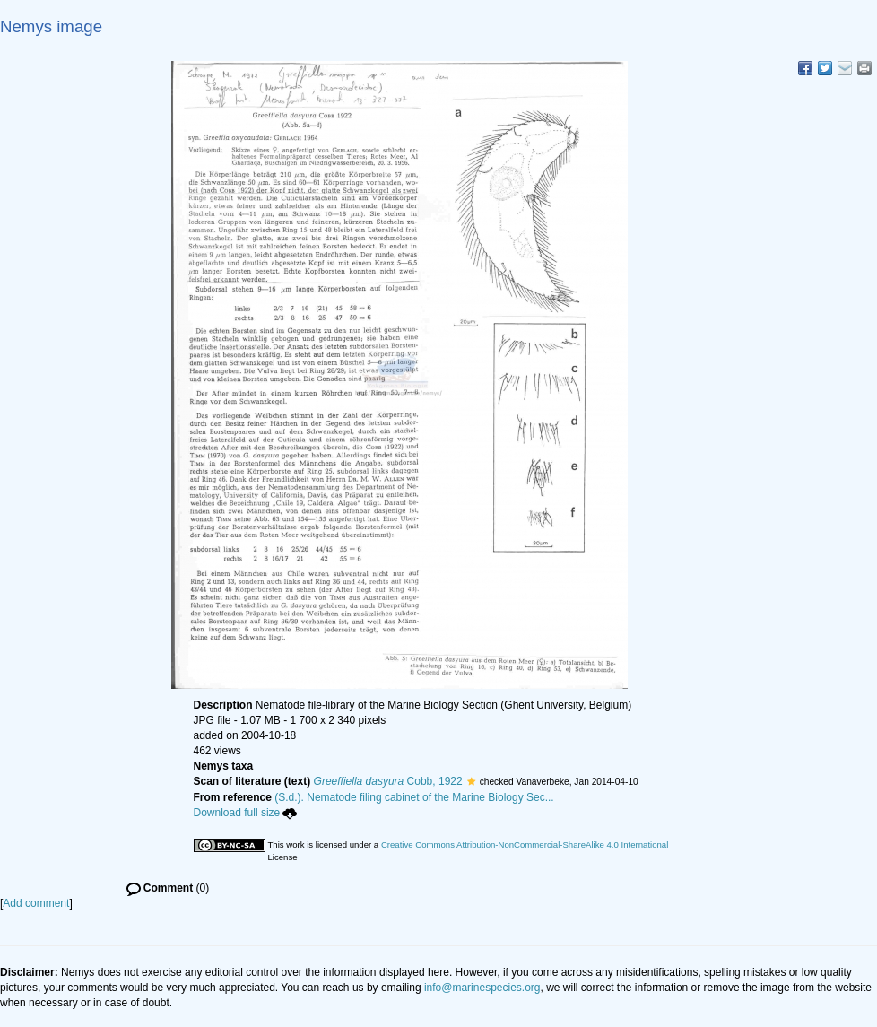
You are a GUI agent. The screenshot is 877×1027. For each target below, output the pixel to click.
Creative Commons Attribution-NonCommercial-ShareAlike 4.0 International (524, 844)
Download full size (246, 812)
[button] (471, 781)
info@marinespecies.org (482, 987)
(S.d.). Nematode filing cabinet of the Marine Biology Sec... (414, 797)
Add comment (36, 903)
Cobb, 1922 (388, 781)
